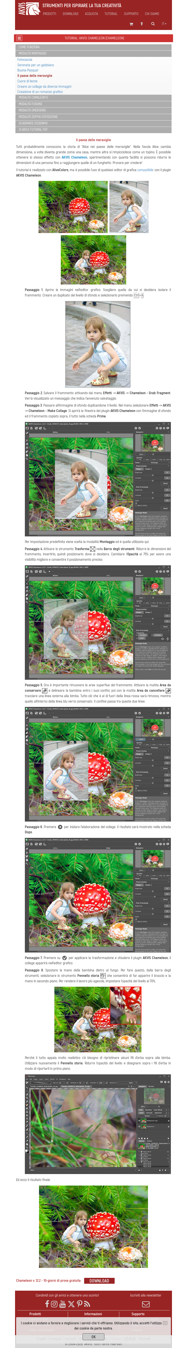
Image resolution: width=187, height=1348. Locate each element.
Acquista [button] (91, 14)
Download (70, 14)
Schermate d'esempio (33, 123)
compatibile (145, 170)
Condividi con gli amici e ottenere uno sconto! (67, 1295)
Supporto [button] (131, 14)
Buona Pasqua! (27, 70)
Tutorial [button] (111, 14)
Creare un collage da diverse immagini (44, 86)
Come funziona (29, 47)
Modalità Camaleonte (33, 97)
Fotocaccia (24, 59)
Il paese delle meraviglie (34, 75)
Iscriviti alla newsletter (146, 1300)
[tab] (93, 47)
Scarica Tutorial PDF (33, 129)
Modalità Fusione (30, 104)
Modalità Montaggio (32, 53)
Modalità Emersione (32, 110)
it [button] (164, 24)
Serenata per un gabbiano (35, 65)
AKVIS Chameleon (74, 157)
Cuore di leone (27, 81)
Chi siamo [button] (152, 14)
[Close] (165, 1323)
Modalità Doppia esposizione (38, 117)
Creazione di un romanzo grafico (40, 91)
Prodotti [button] (49, 14)
